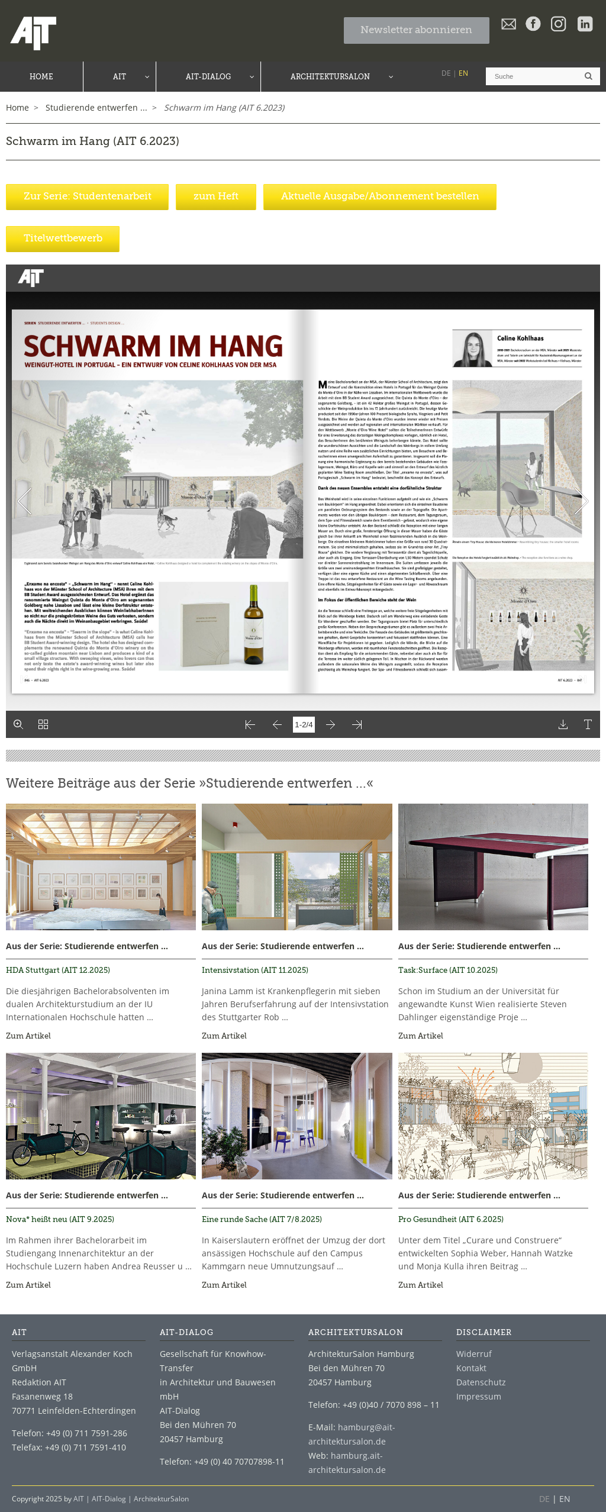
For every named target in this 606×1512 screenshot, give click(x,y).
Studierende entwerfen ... (116, 946)
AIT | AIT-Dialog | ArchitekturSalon (131, 1499)
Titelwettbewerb (63, 239)
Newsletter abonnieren (416, 30)
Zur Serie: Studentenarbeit (88, 197)
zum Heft (216, 197)
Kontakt (471, 1368)
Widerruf (474, 1353)
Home (17, 107)
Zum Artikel (28, 1036)
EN (463, 73)
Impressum (478, 1396)
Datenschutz (481, 1382)
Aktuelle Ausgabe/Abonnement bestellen (380, 197)
